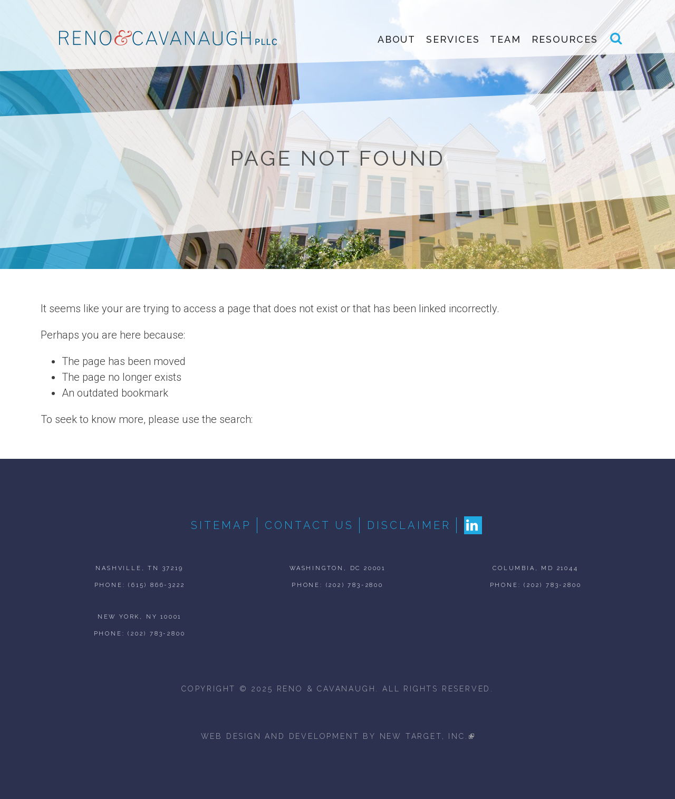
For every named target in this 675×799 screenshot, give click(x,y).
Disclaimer (409, 525)
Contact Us (309, 525)
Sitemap (221, 525)
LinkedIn (473, 525)
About (397, 39)
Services (452, 39)
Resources (565, 39)
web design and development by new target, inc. (338, 736)
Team (505, 39)
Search (616, 43)
